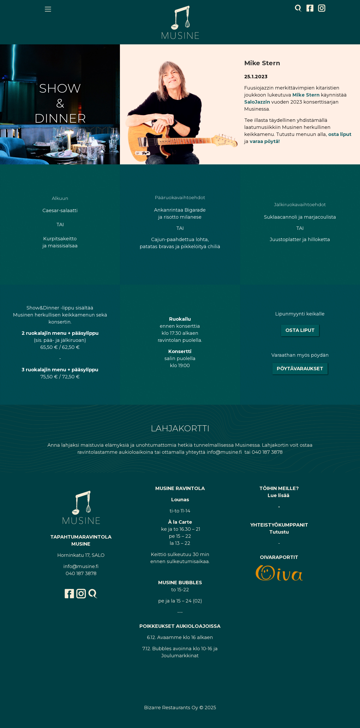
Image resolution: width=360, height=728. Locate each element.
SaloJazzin (257, 102)
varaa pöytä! (265, 141)
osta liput (339, 134)
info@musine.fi (81, 566)
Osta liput (300, 330)
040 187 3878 (81, 573)
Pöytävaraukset (300, 368)
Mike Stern (306, 95)
